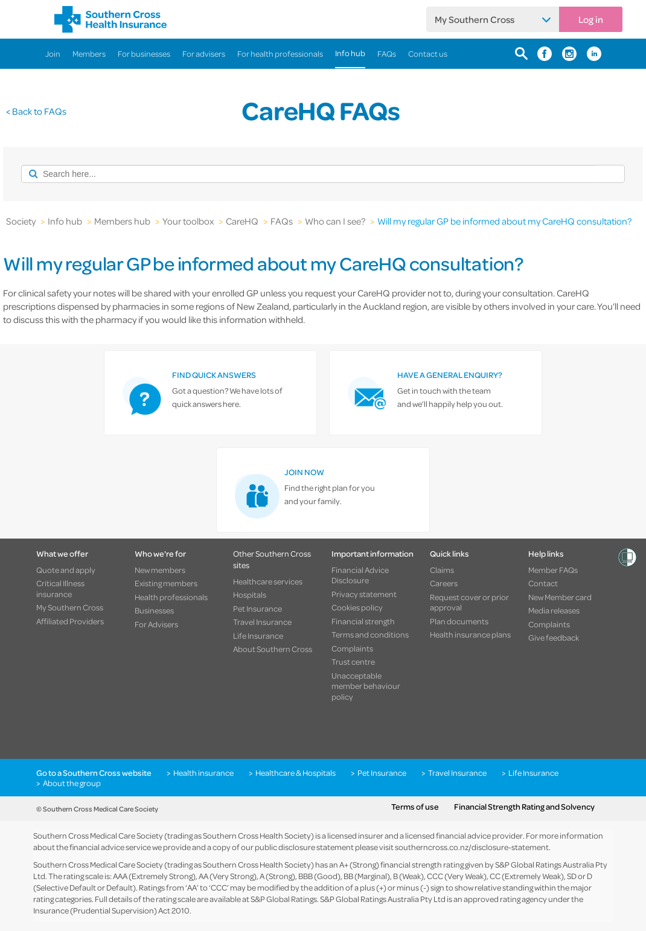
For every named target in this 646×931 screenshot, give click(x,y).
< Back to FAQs (36, 111)
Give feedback (553, 637)
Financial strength (363, 621)
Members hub (122, 221)
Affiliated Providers (70, 621)
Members (89, 53)
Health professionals (171, 597)
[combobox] (308, 174)
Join (52, 53)
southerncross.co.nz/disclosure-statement (472, 847)
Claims (442, 570)
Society (21, 221)
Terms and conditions (370, 634)
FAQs (386, 53)
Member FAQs (553, 570)
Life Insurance (258, 635)
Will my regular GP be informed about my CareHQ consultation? (504, 221)
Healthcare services (267, 581)
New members (160, 570)
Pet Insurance (257, 608)
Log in (590, 19)
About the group (72, 783)
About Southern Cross (272, 649)
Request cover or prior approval (469, 602)
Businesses (154, 610)
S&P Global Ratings (284, 898)
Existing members (166, 583)
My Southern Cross (474, 19)
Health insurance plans (470, 634)
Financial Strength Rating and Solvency (524, 806)
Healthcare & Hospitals (295, 772)
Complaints (352, 648)
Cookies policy (357, 607)
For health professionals (280, 53)
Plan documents (459, 621)
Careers (444, 583)
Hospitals (249, 594)
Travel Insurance (262, 621)
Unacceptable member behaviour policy (365, 686)
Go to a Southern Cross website (94, 772)
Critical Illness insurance (60, 588)
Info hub (350, 53)
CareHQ (242, 221)
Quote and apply (65, 570)
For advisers (203, 53)
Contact (543, 583)
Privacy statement (364, 594)
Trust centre (353, 661)
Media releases (554, 610)
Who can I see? (335, 221)
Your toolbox (188, 221)
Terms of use (415, 806)
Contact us (427, 53)
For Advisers (156, 624)
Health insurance (203, 772)
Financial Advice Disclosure (360, 575)
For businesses (144, 53)
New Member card (560, 597)
